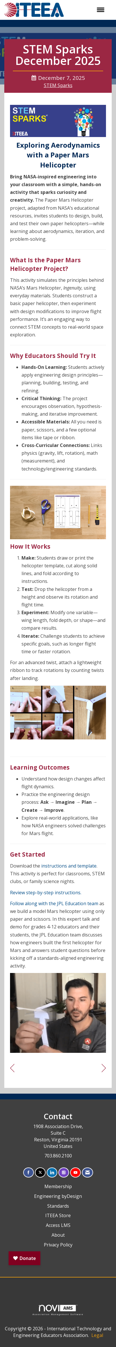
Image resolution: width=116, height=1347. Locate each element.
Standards (58, 1206)
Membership (58, 1186)
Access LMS (58, 1225)
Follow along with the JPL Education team (54, 903)
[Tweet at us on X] (40, 1172)
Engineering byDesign (58, 1196)
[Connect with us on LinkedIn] (52, 1172)
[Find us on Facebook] (28, 1172)
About (58, 1235)
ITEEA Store (58, 1215)
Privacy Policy (58, 1245)
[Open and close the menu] (87, 10)
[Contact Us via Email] (87, 1172)
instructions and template (69, 866)
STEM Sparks (58, 85)
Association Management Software (57, 1310)
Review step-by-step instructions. (45, 892)
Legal (97, 1335)
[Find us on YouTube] (75, 1172)
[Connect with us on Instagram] (63, 1172)
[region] (104, 1068)
